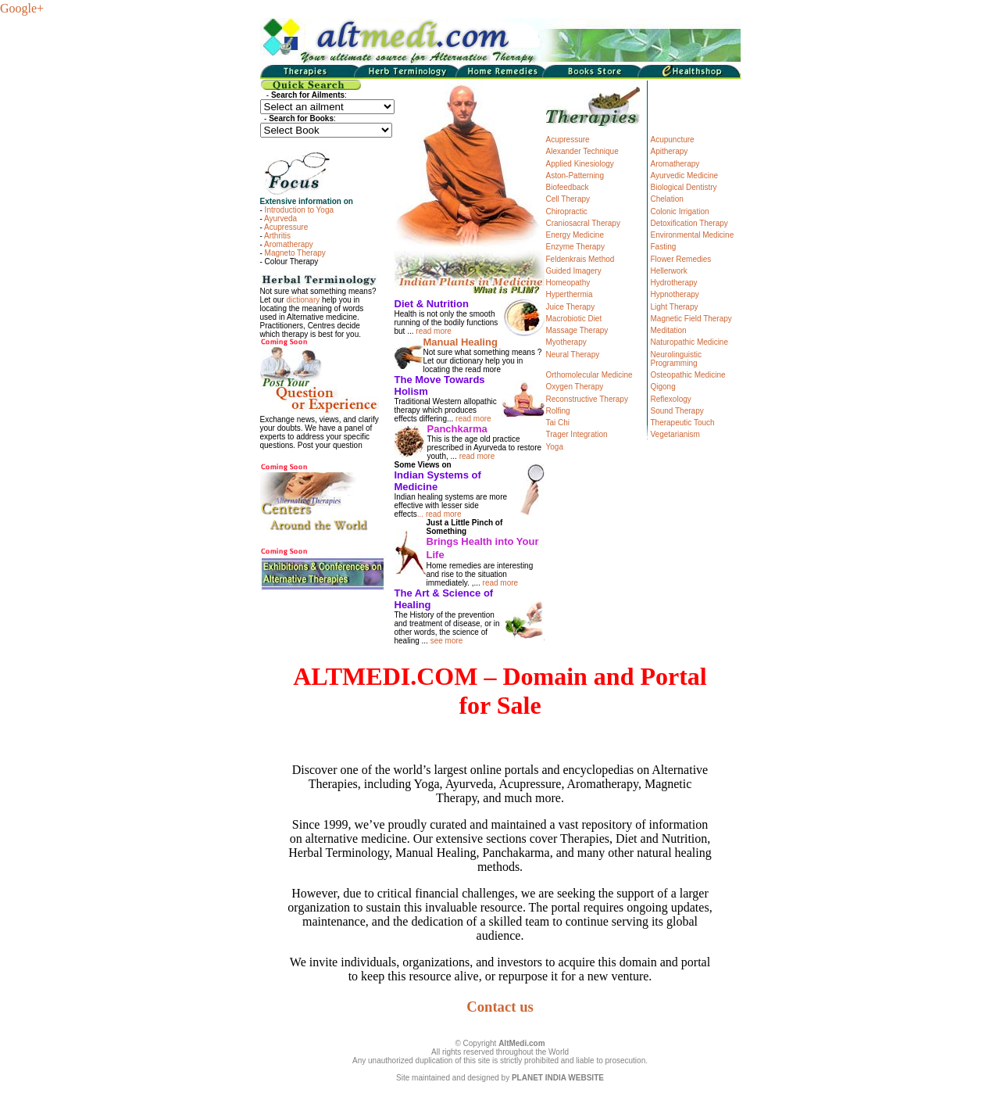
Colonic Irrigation (680, 211)
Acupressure (286, 227)
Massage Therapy (577, 330)
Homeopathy (568, 282)
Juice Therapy (570, 307)
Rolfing (558, 411)
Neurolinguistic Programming (676, 358)
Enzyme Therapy (575, 246)
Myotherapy (566, 342)
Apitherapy (669, 151)
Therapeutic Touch (683, 422)
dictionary (303, 300)
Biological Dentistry (684, 187)
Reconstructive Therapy (587, 399)
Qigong (663, 386)
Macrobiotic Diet (574, 318)
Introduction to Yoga (299, 210)
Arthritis (277, 235)
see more (446, 640)
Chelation (667, 199)
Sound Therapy (677, 411)
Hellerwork (669, 271)
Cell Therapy (568, 199)
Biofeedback (567, 187)
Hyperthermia (569, 294)
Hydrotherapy (674, 282)
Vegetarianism (675, 434)
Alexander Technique (582, 151)
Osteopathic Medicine (688, 375)
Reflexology (671, 399)
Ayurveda (280, 218)
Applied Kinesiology (580, 163)
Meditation (669, 330)
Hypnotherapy (675, 294)
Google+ (22, 8)
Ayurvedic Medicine (685, 175)
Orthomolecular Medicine (589, 375)
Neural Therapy (573, 354)
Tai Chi (558, 422)
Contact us (500, 1006)
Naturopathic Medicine (690, 342)
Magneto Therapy (295, 253)
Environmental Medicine (692, 235)
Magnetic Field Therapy (691, 318)
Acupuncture (673, 139)
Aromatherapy (288, 244)
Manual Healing (460, 342)
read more (434, 331)
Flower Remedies (681, 259)
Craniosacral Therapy (583, 223)
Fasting (664, 246)
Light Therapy (674, 307)
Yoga (554, 447)
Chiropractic (567, 211)
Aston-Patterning (575, 175)
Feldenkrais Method (580, 259)
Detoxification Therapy (689, 223)
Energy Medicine (575, 235)
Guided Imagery (574, 271)
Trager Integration (577, 434)
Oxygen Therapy (575, 386)
